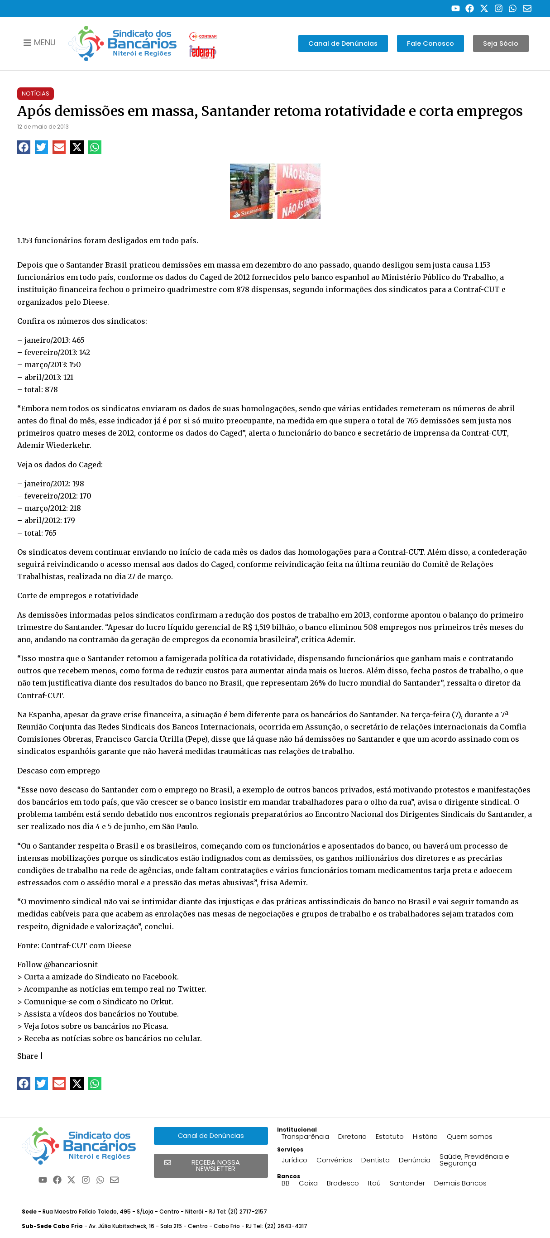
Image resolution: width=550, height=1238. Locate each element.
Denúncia (414, 1160)
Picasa (155, 1026)
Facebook (160, 976)
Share (27, 1055)
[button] (23, 147)
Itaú (374, 1183)
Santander (407, 1183)
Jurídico (294, 1160)
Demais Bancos (460, 1183)
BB (286, 1183)
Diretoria (352, 1136)
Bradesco (343, 1183)
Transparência (305, 1136)
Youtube (162, 1013)
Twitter (191, 988)
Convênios (334, 1160)
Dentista (375, 1160)
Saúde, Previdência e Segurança (474, 1160)
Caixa (308, 1183)
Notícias (35, 93)
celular (187, 1038)
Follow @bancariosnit (57, 964)
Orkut (161, 1001)
